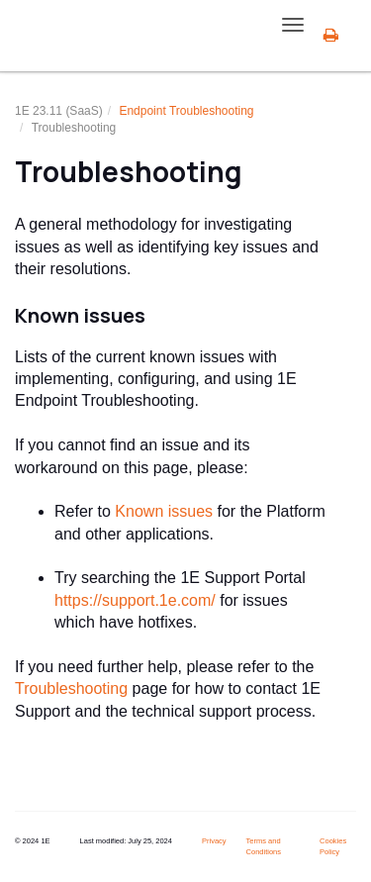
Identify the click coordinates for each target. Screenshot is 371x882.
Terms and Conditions (263, 846)
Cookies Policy (333, 846)
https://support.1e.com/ (135, 600)
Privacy (214, 840)
